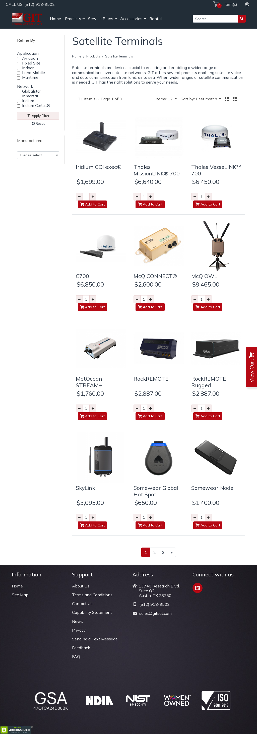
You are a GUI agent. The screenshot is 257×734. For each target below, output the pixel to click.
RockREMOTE (151, 378)
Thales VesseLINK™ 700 (216, 170)
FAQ (76, 656)
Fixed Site (31, 63)
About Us (80, 585)
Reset (38, 123)
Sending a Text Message (95, 638)
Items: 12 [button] (165, 98)
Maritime (30, 77)
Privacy (79, 630)
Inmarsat (30, 96)
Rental (155, 18)
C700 (82, 276)
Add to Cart (92, 204)
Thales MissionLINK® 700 (157, 170)
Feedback (81, 647)
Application (28, 53)
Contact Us (82, 603)
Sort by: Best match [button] (199, 98)
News (77, 621)
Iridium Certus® (36, 105)
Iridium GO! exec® (98, 166)
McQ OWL (204, 276)
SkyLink (85, 487)
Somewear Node (212, 487)
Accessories (131, 18)
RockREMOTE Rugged (208, 381)
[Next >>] (172, 552)
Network (25, 86)
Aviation (30, 58)
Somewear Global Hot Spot (156, 491)
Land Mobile (33, 72)
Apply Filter (38, 115)
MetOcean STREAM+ (89, 381)
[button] (227, 99)
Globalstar (31, 91)
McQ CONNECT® (155, 276)
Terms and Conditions (92, 594)
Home (55, 18)
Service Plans (100, 18)
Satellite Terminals (119, 56)
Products (73, 18)
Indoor (28, 67)
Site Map (20, 594)
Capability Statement (92, 612)
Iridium (28, 100)
